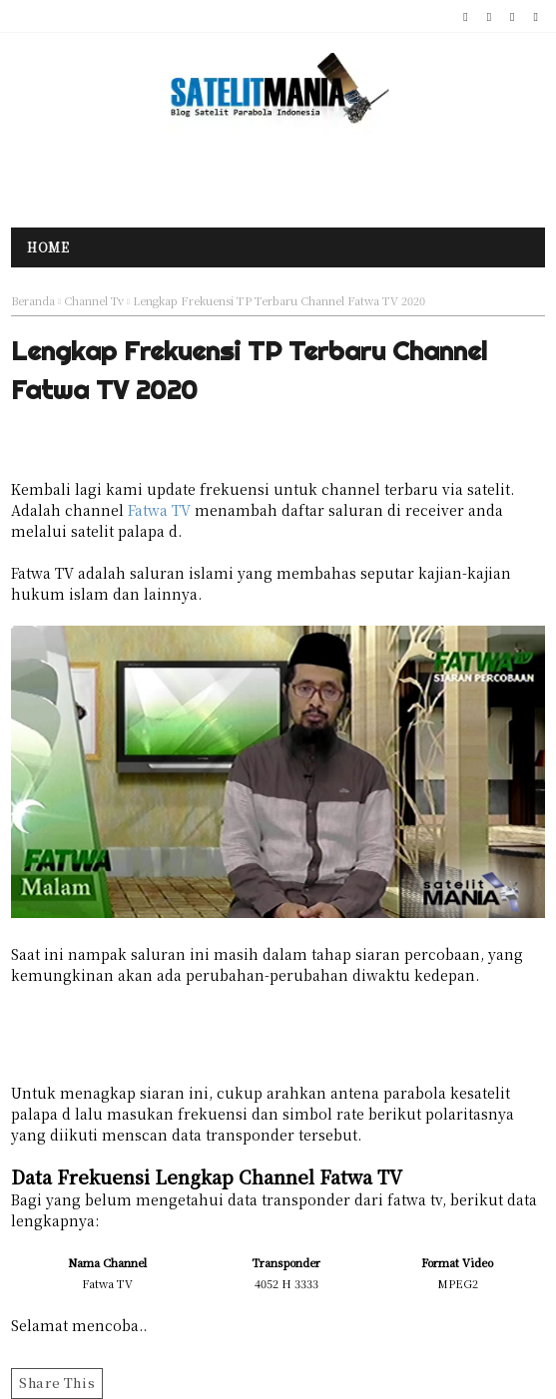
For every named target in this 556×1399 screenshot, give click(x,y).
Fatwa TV (159, 510)
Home (48, 246)
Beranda (33, 300)
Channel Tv (94, 300)
